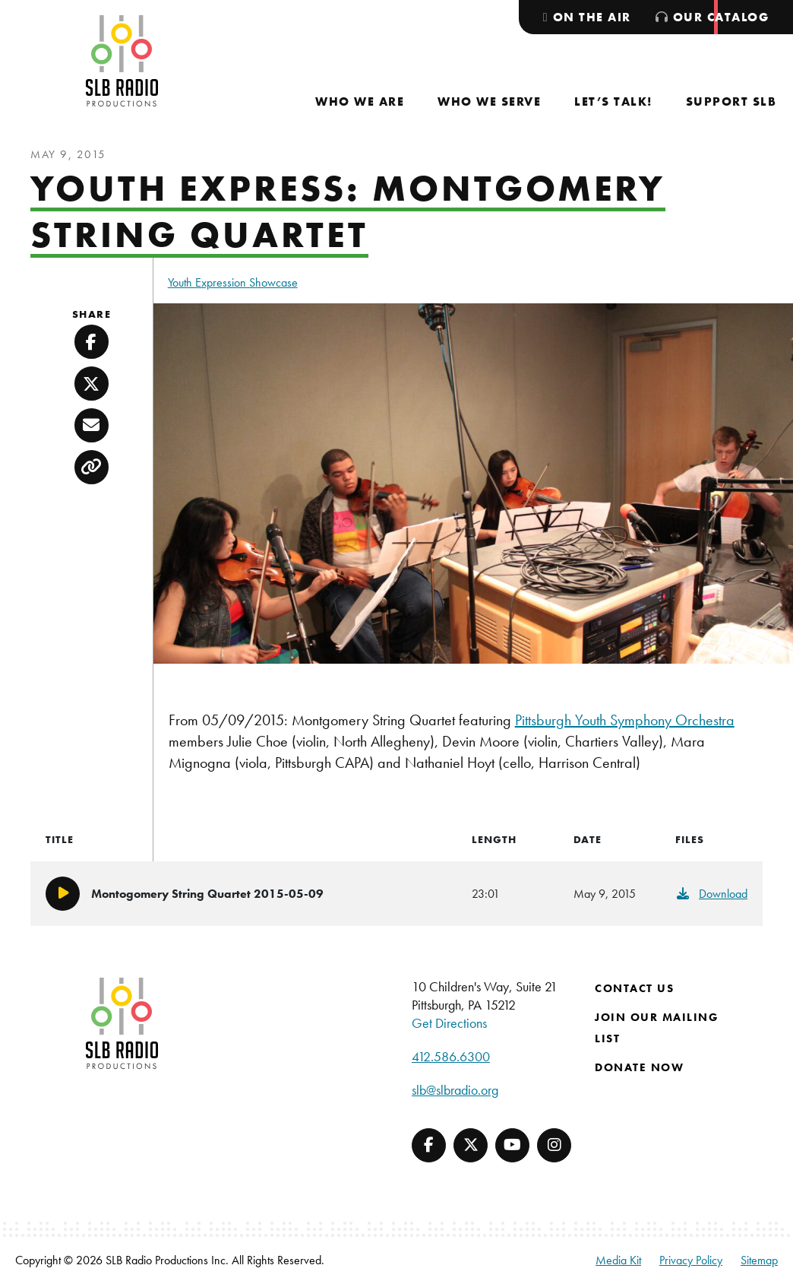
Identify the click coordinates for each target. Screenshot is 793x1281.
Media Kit (618, 1260)
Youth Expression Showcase (233, 282)
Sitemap (759, 1260)
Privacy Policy (690, 1260)
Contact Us (634, 988)
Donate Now (639, 1067)
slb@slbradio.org (455, 1090)
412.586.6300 (451, 1056)
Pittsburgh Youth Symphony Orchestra (625, 720)
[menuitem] (360, 101)
